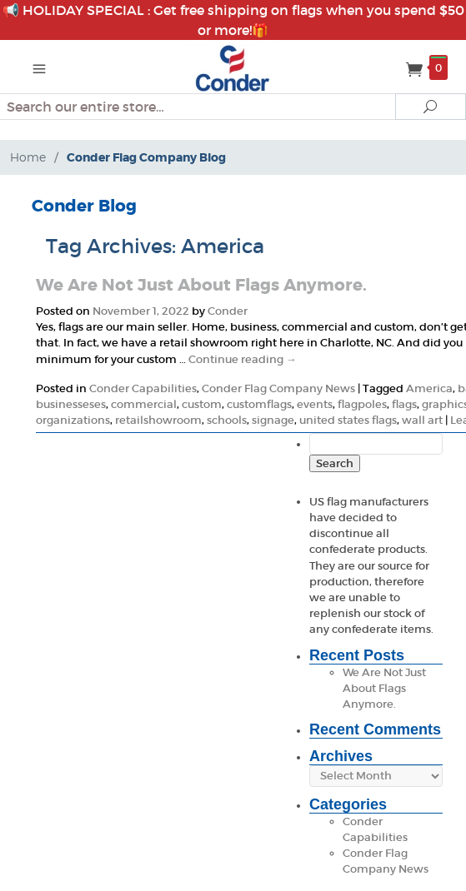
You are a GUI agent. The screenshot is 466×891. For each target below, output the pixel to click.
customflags (259, 404)
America (429, 388)
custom (202, 404)
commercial (144, 404)
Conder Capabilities (143, 388)
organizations (73, 420)
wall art (422, 420)
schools (227, 420)
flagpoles (362, 404)
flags (404, 404)
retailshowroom (158, 420)
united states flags (348, 420)
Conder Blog (84, 206)
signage (273, 420)
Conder (228, 311)
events (315, 404)
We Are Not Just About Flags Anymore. (201, 285)
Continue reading (242, 359)
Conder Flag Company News (278, 388)
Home (28, 157)
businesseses (71, 404)
